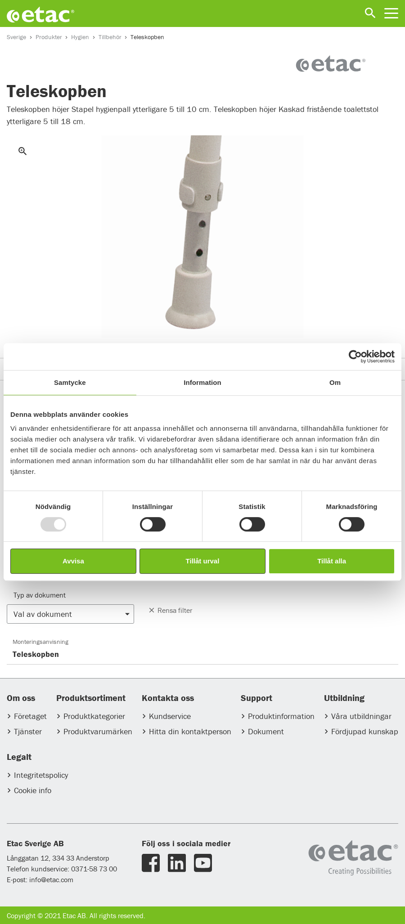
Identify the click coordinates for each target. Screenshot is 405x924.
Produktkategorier (94, 716)
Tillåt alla (331, 561)
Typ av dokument (40, 594)
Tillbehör (110, 37)
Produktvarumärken (97, 731)
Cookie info (32, 790)
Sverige (16, 37)
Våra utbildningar (361, 716)
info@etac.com (51, 879)
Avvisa (73, 561)
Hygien (80, 37)
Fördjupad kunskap (364, 731)
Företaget (30, 716)
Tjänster (28, 731)
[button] (70, 614)
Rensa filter (170, 610)
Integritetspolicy (41, 775)
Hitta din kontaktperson (190, 731)
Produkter (49, 37)
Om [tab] (335, 382)
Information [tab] (202, 382)
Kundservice (170, 716)
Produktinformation (281, 716)
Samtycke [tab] (70, 382)
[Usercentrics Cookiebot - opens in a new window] (355, 356)
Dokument (266, 731)
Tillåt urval (203, 561)
